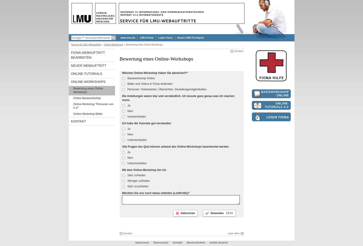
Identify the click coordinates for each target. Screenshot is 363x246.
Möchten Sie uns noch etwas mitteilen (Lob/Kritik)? (155, 193)
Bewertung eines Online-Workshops (88, 90)
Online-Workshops (113, 44)
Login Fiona (165, 37)
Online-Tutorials (86, 74)
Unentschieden (134, 116)
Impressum (142, 244)
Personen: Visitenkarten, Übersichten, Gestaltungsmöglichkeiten (164, 89)
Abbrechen (188, 214)
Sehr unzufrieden (135, 186)
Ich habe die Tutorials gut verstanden (146, 123)
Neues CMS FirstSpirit (190, 37)
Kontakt (78, 121)
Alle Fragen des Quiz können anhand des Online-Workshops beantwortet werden (175, 146)
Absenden (221, 214)
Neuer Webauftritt (88, 65)
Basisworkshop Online (138, 78)
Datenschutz (160, 244)
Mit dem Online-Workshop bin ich (144, 170)
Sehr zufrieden (133, 175)
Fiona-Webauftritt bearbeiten (88, 55)
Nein (127, 111)
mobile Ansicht (219, 244)
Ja (126, 105)
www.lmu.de (128, 37)
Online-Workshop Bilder (88, 113)
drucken (238, 51)
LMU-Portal (146, 37)
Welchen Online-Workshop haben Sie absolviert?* (155, 73)
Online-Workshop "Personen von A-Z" (93, 106)
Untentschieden (134, 140)
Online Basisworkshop (87, 98)
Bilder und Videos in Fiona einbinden (147, 83)
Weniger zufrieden (136, 180)
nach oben (234, 234)
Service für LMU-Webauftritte (86, 44)
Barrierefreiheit (196, 244)
